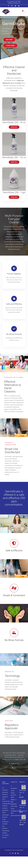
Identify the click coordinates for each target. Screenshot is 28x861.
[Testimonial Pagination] (12, 767)
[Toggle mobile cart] (22, 12)
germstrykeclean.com (17, 815)
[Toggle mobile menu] (25, 12)
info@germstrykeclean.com (14, 3)
